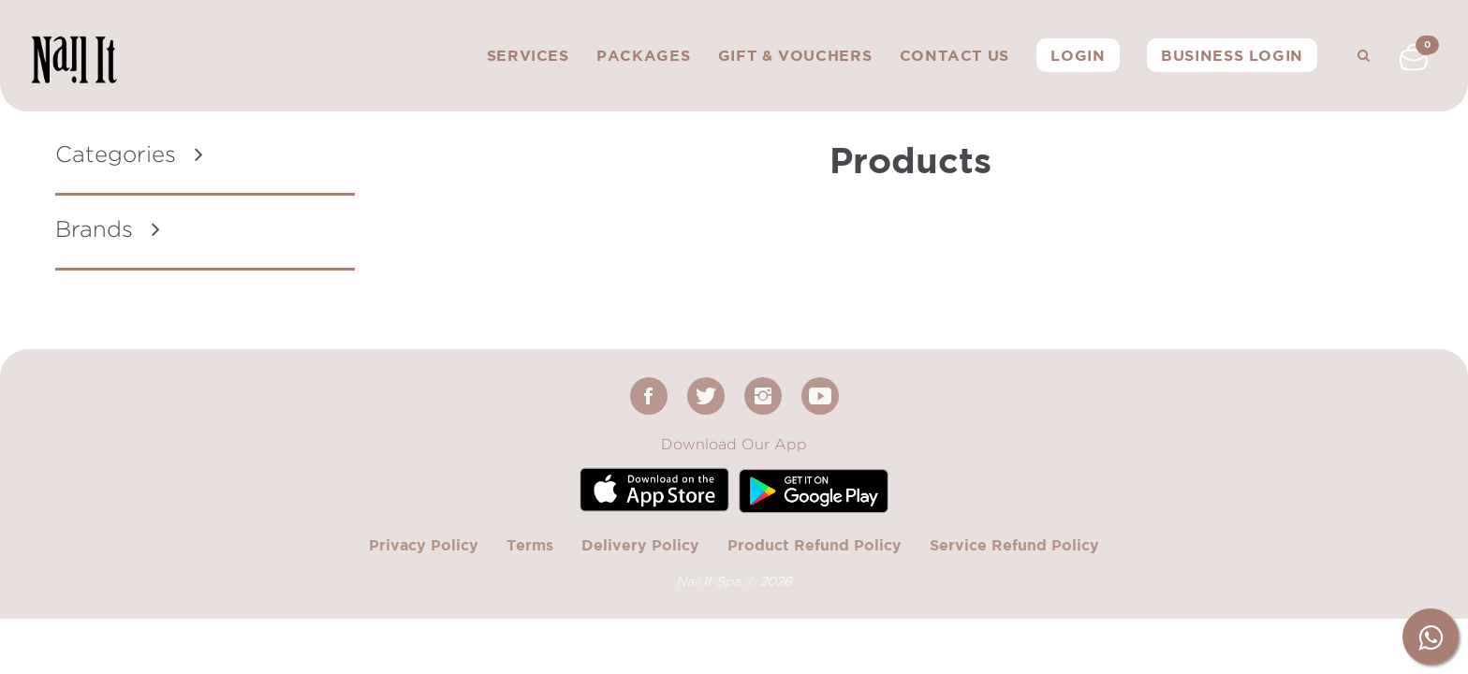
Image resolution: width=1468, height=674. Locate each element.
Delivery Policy (640, 544)
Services (528, 55)
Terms (529, 544)
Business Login (1232, 55)
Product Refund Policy (814, 544)
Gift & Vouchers (795, 55)
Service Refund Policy (1014, 544)
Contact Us (954, 55)
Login (1077, 55)
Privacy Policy (423, 544)
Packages (643, 55)
